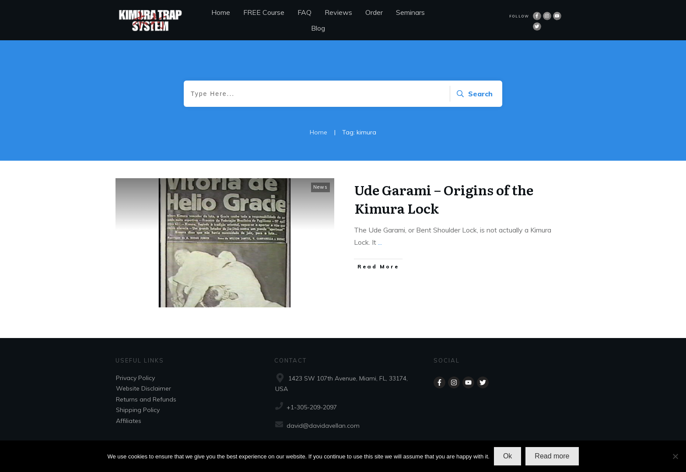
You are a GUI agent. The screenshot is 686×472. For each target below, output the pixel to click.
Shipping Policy (138, 410)
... (380, 242)
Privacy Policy (135, 378)
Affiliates (128, 421)
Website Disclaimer (143, 388)
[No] (675, 456)
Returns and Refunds (146, 399)
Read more (552, 456)
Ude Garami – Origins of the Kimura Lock (443, 199)
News (320, 187)
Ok (507, 456)
